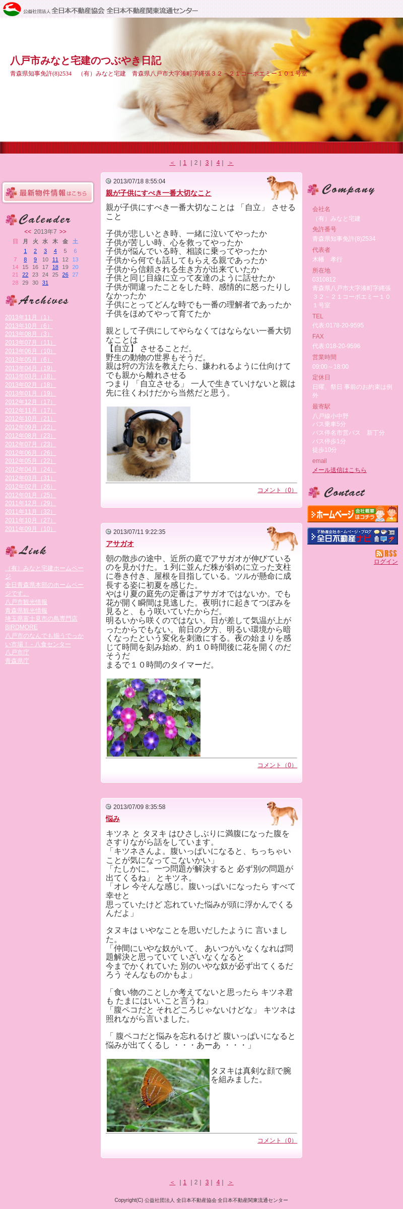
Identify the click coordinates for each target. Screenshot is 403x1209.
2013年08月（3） (29, 334)
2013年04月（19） (30, 368)
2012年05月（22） (30, 460)
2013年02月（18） (30, 384)
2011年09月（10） (30, 528)
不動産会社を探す (352, 536)
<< (27, 231)
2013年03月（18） (30, 376)
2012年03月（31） (30, 478)
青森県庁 (17, 660)
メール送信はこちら (339, 470)
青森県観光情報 (26, 610)
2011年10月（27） (30, 520)
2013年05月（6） (29, 359)
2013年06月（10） (30, 351)
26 (65, 275)
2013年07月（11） (30, 342)
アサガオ (120, 544)
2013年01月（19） (30, 393)
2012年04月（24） (30, 469)
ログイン (386, 561)
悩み (113, 819)
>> (62, 231)
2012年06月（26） (30, 452)
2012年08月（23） (30, 435)
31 (45, 283)
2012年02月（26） (30, 486)
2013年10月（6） (29, 325)
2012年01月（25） (30, 495)
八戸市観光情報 (26, 602)
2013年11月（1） (29, 317)
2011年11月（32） (30, 511)
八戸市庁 (17, 652)
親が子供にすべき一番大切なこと (159, 193)
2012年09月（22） (30, 427)
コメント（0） (277, 490)
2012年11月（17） (30, 410)
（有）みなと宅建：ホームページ (352, 513)
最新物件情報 (48, 192)
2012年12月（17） (30, 402)
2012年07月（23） (30, 444)
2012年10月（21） (30, 418)
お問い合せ (352, 492)
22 (25, 275)
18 (55, 267)
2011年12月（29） (30, 503)
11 (55, 259)
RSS (386, 554)
